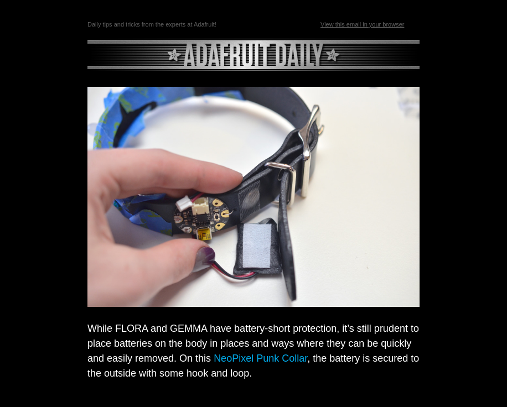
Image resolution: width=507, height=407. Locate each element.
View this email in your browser (362, 24)
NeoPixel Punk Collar (260, 358)
